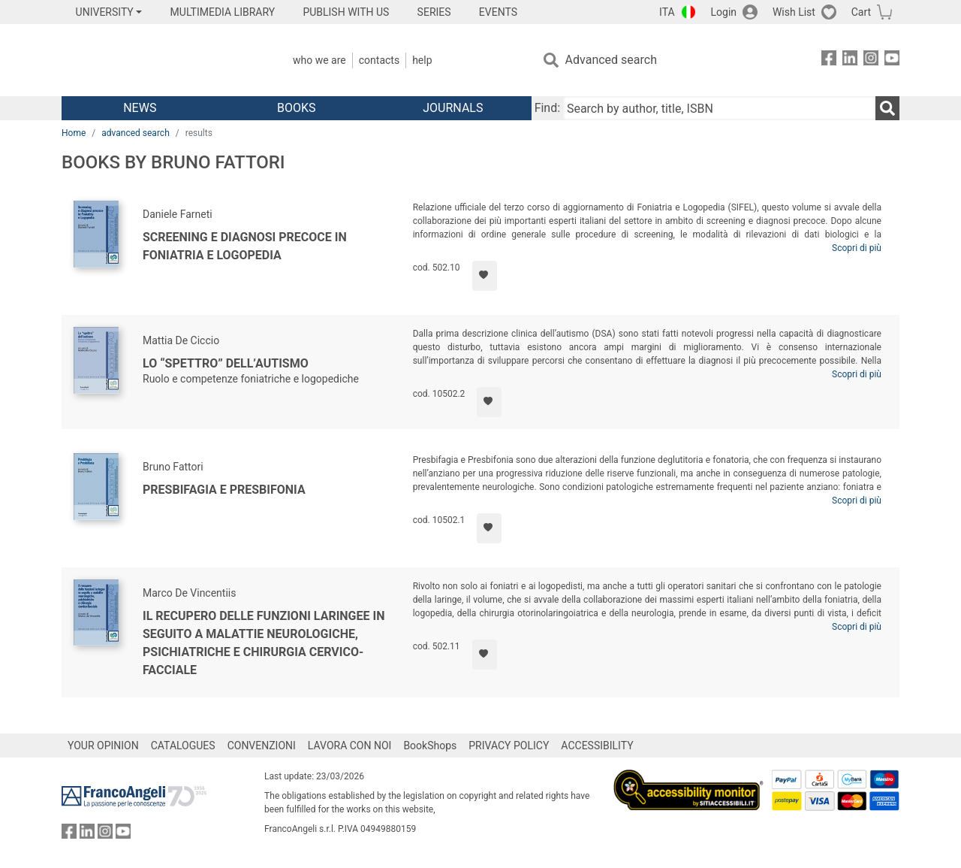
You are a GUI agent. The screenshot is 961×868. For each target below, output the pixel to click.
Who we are (319, 60)
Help (422, 60)
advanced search (135, 133)
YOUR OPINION (103, 745)
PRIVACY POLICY (508, 745)
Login (724, 12)
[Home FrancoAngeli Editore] (161, 60)
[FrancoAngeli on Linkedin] (849, 60)
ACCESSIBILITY (597, 745)
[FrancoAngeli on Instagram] (870, 60)
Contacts (379, 60)
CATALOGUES (183, 745)
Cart (861, 12)
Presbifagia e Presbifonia (224, 489)
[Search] (887, 108)
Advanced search (611, 60)
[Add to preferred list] (484, 276)
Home (74, 133)
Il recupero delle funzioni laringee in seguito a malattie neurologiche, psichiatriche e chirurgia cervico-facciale (263, 643)
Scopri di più (856, 248)
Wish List (794, 12)
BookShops (429, 745)
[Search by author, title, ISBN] (719, 108)
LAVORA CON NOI (350, 745)
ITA (667, 12)
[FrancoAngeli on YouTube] (891, 60)
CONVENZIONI (261, 745)
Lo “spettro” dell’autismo (226, 363)
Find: (547, 108)
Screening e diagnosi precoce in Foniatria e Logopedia (245, 246)
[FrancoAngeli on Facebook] (828, 60)
